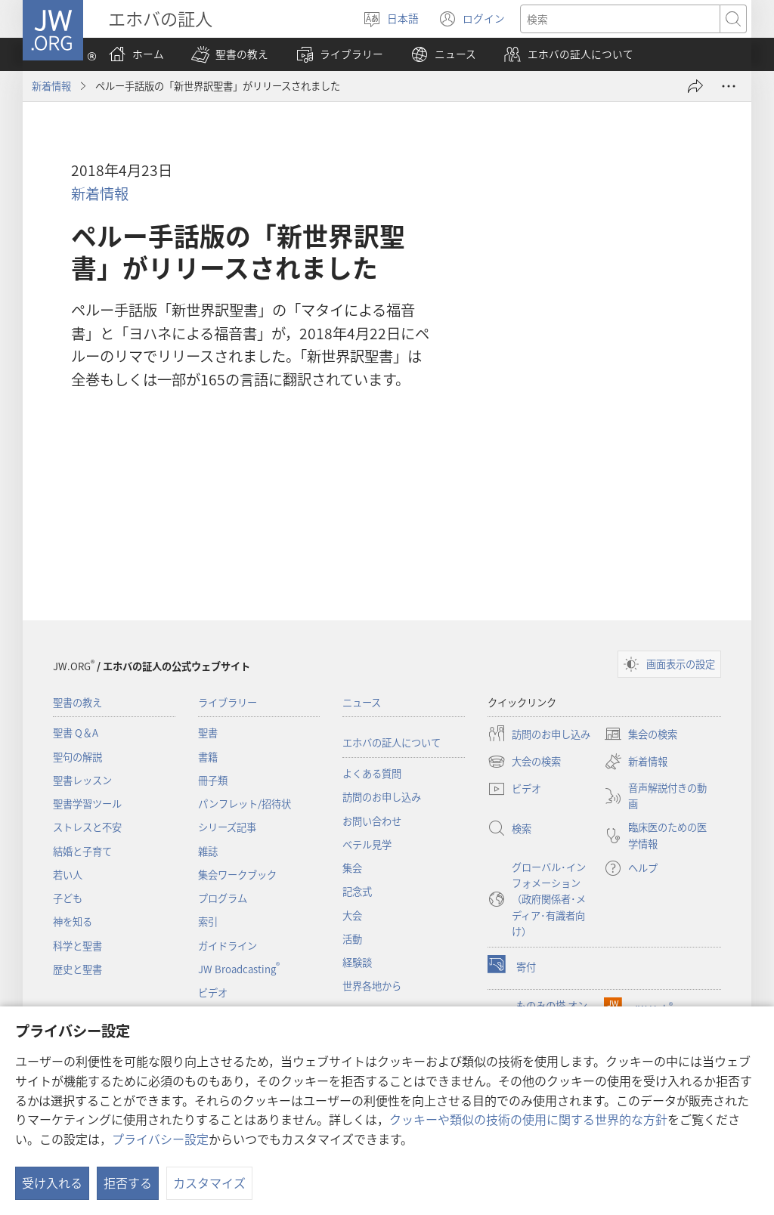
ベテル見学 (367, 844)
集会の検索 (640, 734)
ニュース (361, 702)
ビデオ (213, 992)
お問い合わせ (371, 821)
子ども (67, 898)
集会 (352, 868)
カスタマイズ (209, 1182)
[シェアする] (695, 86)
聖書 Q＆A (75, 732)
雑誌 (208, 851)
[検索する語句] (620, 19)
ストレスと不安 (87, 827)
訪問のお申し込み (381, 797)
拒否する (128, 1182)
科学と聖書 (77, 945)
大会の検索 (524, 762)
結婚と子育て (82, 851)
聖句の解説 (77, 757)
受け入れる (52, 1182)
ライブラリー (227, 702)
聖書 (208, 732)
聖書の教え (77, 702)
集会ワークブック (237, 874)
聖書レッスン (82, 780)
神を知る (72, 921)
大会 (352, 915)
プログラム (222, 898)
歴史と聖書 (77, 969)
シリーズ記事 (227, 827)
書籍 (208, 757)
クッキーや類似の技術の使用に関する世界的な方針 (528, 1119)
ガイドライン (227, 945)
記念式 (357, 891)
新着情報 (51, 86)
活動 (352, 939)
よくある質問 (371, 773)
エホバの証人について (391, 742)
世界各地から (371, 985)
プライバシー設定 (160, 1139)
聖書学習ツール (87, 803)
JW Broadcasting (239, 969)
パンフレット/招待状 (244, 803)
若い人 (67, 874)
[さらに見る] (728, 86)
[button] (230, 54)
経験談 (357, 962)
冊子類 (213, 780)
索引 (208, 921)
